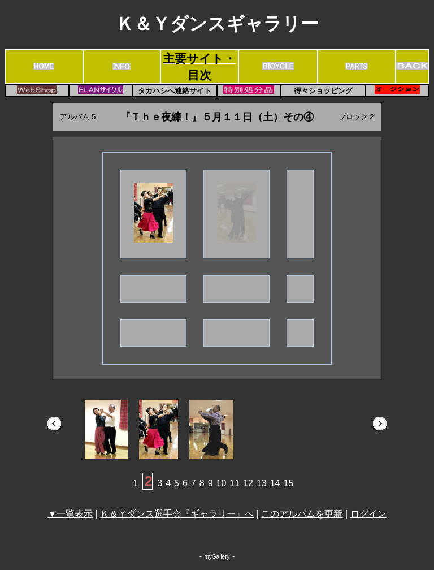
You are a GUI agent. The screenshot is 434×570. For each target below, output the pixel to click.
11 (234, 483)
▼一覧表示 (70, 514)
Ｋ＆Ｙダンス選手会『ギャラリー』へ (177, 514)
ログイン (368, 514)
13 (262, 483)
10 (221, 483)
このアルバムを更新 (301, 514)
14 (275, 483)
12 (248, 483)
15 (289, 483)
